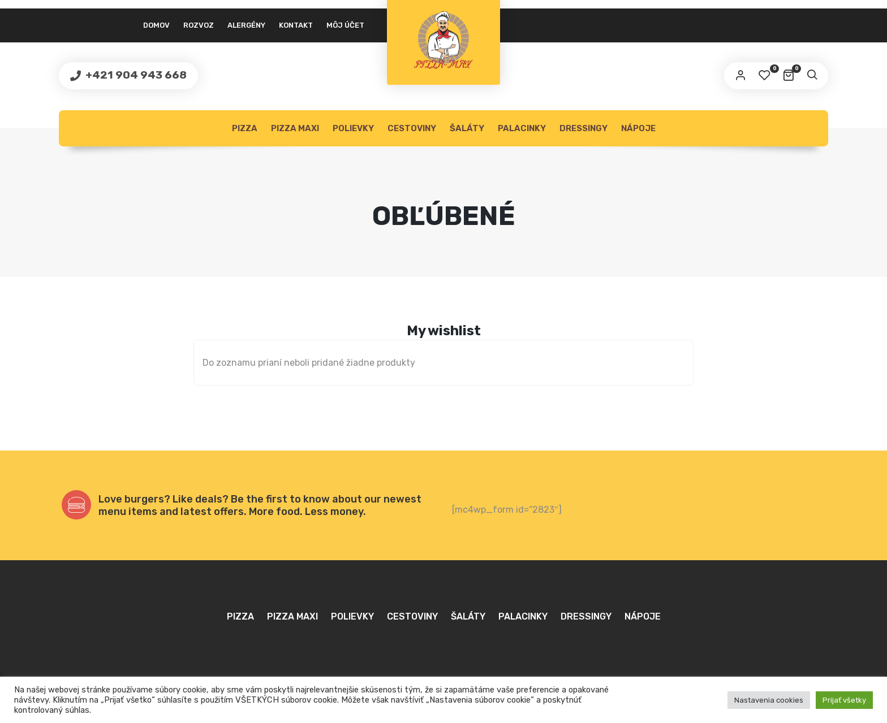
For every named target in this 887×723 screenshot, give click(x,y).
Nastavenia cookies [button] (768, 700)
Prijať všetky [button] (844, 700)
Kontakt (296, 25)
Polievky (353, 128)
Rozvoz (198, 25)
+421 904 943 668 (135, 74)
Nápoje (638, 128)
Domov (156, 25)
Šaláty (467, 128)
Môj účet (345, 25)
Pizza (244, 128)
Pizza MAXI (295, 128)
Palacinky (522, 128)
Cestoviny (411, 128)
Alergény (246, 25)
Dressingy (583, 128)
